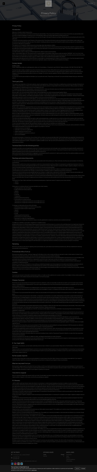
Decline (77, 468)
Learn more (34, 470)
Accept (83, 468)
